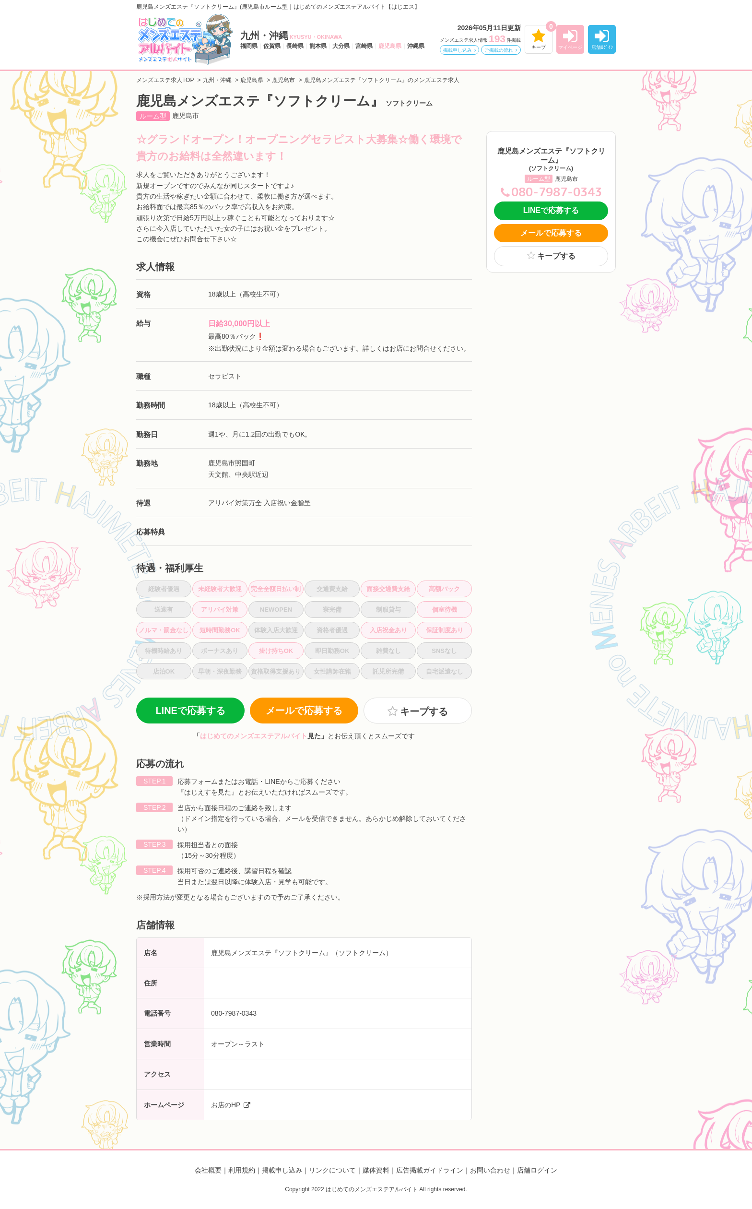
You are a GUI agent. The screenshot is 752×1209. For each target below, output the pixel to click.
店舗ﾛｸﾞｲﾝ (602, 47)
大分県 (341, 46)
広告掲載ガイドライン (429, 1170)
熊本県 (318, 46)
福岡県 (249, 46)
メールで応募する (304, 710)
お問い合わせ (490, 1170)
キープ (538, 47)
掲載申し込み (457, 50)
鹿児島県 (389, 46)
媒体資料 (376, 1170)
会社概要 (208, 1170)
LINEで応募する (190, 710)
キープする (424, 711)
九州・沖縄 (291, 35)
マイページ (570, 47)
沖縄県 (415, 46)
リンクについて (332, 1170)
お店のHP (225, 1105)
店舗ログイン (537, 1170)
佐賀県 (272, 46)
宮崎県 (364, 46)
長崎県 (295, 46)
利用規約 (241, 1170)
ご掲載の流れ (498, 50)
